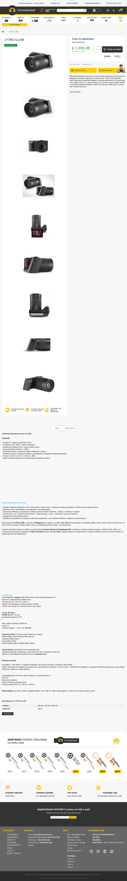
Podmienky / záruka (74, 840)
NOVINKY (96, 837)
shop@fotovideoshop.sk (43, 834)
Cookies (70, 848)
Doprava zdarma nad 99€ (76, 842)
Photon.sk (70, 864)
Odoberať (73, 817)
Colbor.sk (70, 859)
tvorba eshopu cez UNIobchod (60, 878)
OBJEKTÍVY (11, 840)
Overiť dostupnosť (78, 42)
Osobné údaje (72, 845)
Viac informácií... (75, 92)
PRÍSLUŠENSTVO (13, 845)
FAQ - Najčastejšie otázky (76, 834)
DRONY (10, 848)
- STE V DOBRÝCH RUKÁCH (108, 842)
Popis (57, 428)
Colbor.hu (70, 867)
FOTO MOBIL (12, 842)
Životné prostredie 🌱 (74, 851)
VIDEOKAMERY (13, 837)
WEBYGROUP (85, 878)
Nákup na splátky (73, 837)
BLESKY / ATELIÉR (14, 853)
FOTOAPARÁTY (13, 834)
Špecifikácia (70, 428)
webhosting (72, 878)
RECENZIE (97, 840)
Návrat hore (7, 714)
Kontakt (31, 845)
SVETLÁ (10, 851)
